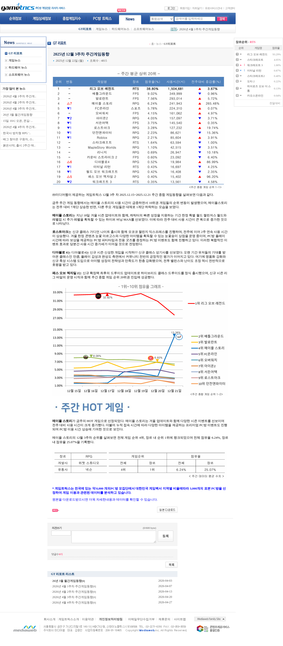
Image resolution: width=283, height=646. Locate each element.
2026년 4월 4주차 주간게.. (19, 127)
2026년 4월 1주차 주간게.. (19, 96)
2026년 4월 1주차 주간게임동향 (199, 29)
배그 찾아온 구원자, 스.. (18, 139)
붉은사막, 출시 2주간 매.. (19, 145)
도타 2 (251, 81)
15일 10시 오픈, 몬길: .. (17, 121)
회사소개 (49, 619)
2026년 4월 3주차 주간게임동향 (72, 597)
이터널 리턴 (254, 70)
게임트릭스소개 (68, 619)
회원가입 (185, 8)
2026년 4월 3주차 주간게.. (19, 108)
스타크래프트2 (256, 75)
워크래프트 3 (255, 65)
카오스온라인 (255, 95)
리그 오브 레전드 (257, 54)
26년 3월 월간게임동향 (17, 114)
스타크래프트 (255, 59)
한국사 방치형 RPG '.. (17, 133)
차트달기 (197, 8)
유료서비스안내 (213, 8)
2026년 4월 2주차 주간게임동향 (72, 591)
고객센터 (230, 8)
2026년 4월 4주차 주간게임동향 (72, 602)
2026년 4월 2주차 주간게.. (19, 102)
